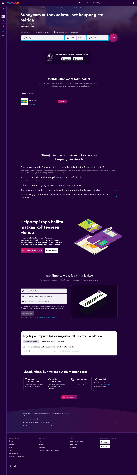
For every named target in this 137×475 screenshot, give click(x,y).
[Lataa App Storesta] (110, 446)
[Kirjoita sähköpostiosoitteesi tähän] (48, 301)
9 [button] (65, 60)
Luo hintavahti (108, 385)
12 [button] (47, 64)
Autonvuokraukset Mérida (74, 7)
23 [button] (65, 69)
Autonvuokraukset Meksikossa (41, 7)
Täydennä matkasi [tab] (50, 341)
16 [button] (65, 64)
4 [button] (42, 60)
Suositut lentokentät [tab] (33, 341)
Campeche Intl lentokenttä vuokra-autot (69, 351)
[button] (3, 3)
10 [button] (38, 64)
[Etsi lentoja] (3, 9)
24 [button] (38, 74)
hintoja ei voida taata (71, 413)
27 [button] (52, 74)
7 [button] (56, 60)
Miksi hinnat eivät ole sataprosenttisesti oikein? (72, 426)
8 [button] (60, 60)
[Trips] (3, 26)
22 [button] (61, 69)
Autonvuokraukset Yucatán (58, 7)
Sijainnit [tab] (34, 93)
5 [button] (47, 60)
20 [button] (52, 69)
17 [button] (38, 69)
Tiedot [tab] (27, 93)
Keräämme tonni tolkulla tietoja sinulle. (72, 422)
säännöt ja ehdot (43, 317)
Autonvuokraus (27, 7)
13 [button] (51, 64)
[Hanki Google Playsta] (110, 442)
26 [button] (47, 74)
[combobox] (28, 32)
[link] (65, 101)
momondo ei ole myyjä (72, 419)
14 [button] (56, 64)
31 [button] (38, 78)
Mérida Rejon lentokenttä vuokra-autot (38, 351)
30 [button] (65, 74)
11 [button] (42, 64)
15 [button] (61, 64)
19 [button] (47, 69)
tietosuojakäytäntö (54, 317)
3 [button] (85, 55)
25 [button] (42, 74)
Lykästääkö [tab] (63, 341)
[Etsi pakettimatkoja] (3, 21)
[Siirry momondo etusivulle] (13, 3)
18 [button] (42, 69)
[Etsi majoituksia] (3, 13)
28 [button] (56, 74)
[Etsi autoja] (3, 17)
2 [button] (65, 55)
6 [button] (51, 60)
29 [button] (61, 74)
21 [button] (56, 69)
